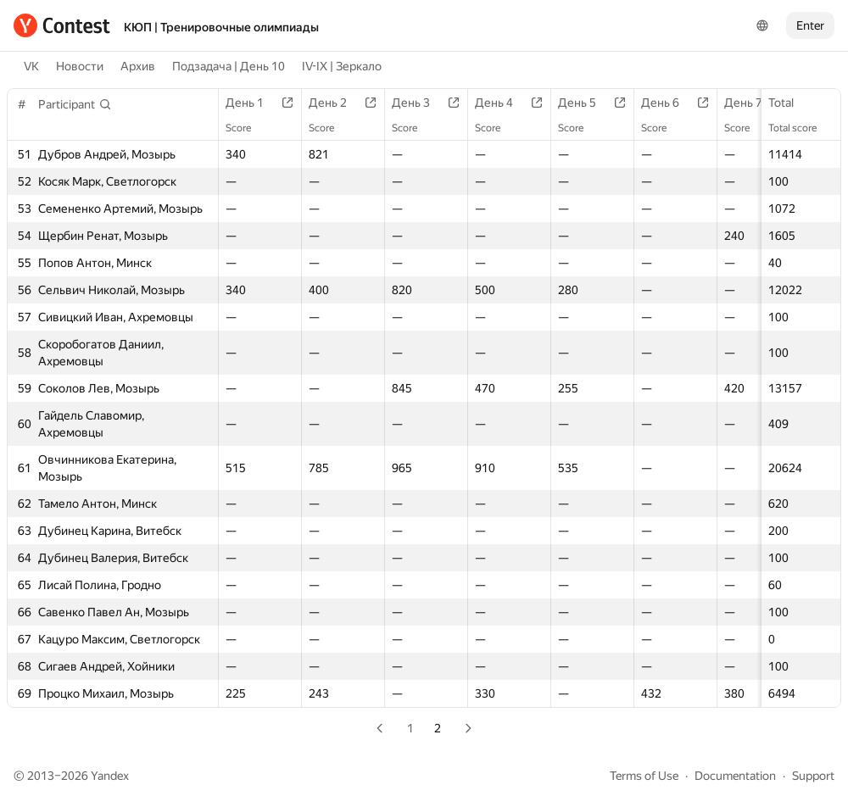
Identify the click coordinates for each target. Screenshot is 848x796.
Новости (79, 66)
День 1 (253, 102)
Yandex (110, 775)
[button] (75, 104)
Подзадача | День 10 (228, 66)
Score (247, 128)
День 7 (751, 102)
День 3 (419, 102)
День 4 (502, 102)
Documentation (735, 775)
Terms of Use (644, 775)
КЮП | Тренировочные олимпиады (221, 27)
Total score (801, 128)
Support (813, 775)
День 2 (336, 102)
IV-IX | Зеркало (342, 66)
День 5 (585, 102)
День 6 (668, 102)
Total (789, 102)
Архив (137, 66)
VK (31, 66)
